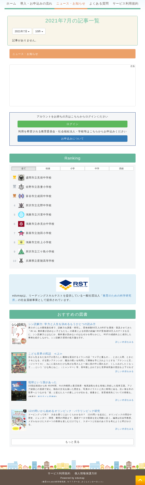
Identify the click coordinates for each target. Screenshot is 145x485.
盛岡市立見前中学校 (39, 177)
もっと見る (72, 441)
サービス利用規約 (59, 473)
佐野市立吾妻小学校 (39, 186)
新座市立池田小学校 (39, 232)
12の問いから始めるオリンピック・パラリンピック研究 (64, 410)
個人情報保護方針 (86, 473)
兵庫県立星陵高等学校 (40, 260)
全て (23, 168)
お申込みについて (72, 138)
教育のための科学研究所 (54, 482)
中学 (97, 168)
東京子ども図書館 (47, 396)
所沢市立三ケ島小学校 (40, 251)
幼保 (48, 168)
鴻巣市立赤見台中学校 (40, 223)
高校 (121, 168)
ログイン (72, 124)
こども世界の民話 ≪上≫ (45, 353)
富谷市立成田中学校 (39, 196)
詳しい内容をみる (124, 342)
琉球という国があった (42, 382)
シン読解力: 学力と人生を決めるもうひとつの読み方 (62, 324)
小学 (72, 168)
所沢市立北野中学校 (39, 205)
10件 (39, 31)
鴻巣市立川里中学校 (39, 214)
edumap (80, 478)
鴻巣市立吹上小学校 (39, 242)
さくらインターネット (91, 482)
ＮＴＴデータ (73, 482)
